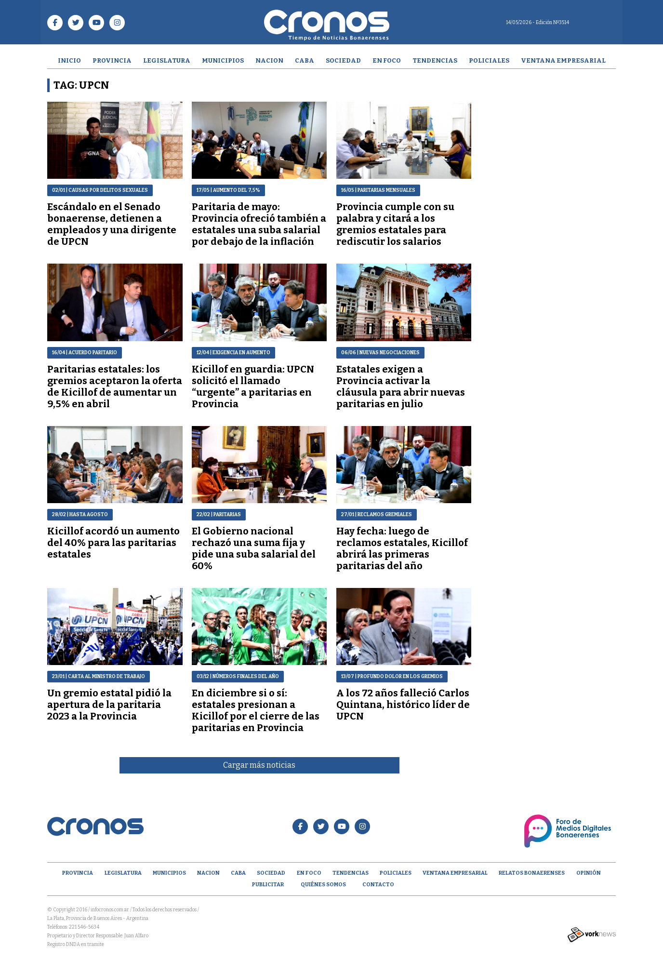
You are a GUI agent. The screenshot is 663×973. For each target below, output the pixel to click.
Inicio (69, 60)
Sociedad (343, 60)
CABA (304, 60)
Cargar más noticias (259, 765)
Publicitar (268, 884)
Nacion (269, 60)
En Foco (386, 60)
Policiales (489, 60)
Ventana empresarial (563, 60)
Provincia (112, 60)
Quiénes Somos (323, 884)
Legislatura (166, 60)
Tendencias (434, 60)
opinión (588, 873)
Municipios (223, 60)
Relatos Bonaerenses (532, 873)
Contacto (378, 884)
